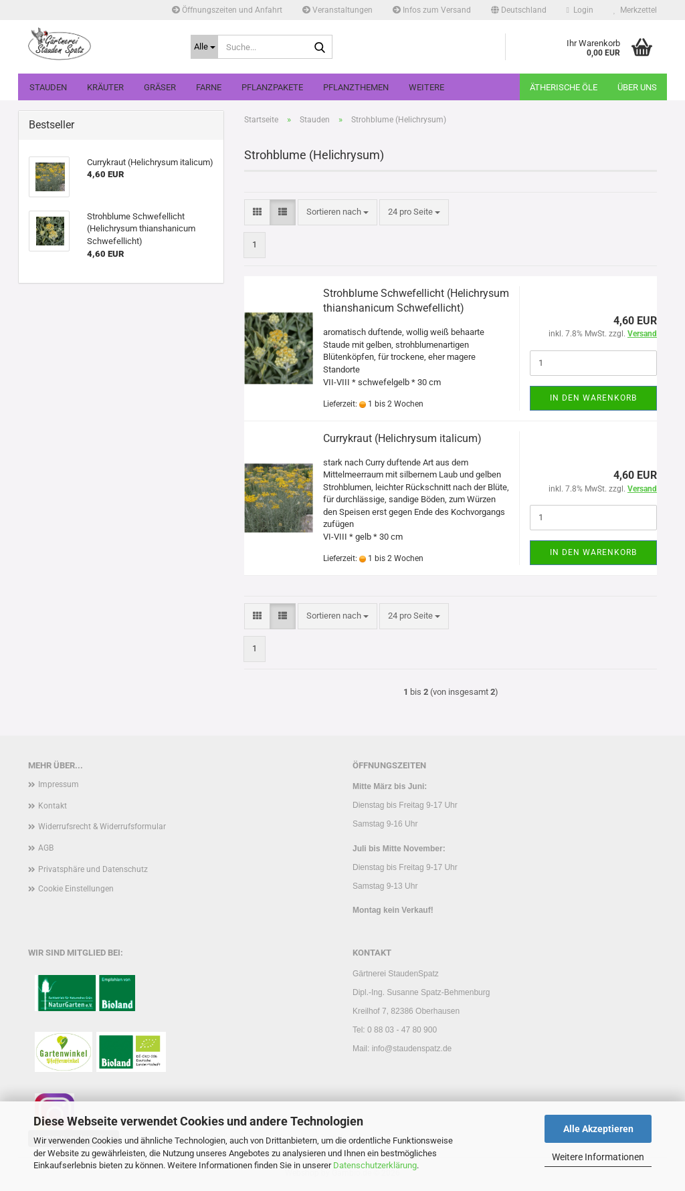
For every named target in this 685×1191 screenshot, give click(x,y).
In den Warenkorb (593, 398)
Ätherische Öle (563, 87)
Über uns (637, 87)
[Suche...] (204, 47)
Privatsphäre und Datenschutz (93, 869)
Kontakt (52, 805)
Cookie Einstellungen (76, 888)
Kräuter (105, 87)
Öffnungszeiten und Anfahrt (227, 10)
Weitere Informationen (598, 1157)
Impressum (58, 784)
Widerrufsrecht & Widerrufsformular (102, 826)
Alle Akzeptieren (598, 1128)
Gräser (160, 87)
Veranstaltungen (337, 10)
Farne (208, 87)
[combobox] (337, 212)
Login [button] (580, 10)
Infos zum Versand (432, 10)
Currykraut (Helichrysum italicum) (402, 438)
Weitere (426, 87)
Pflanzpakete (272, 87)
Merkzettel (635, 10)
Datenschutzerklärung (375, 1165)
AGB (46, 848)
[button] (519, 10)
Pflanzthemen (356, 87)
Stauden (48, 87)
